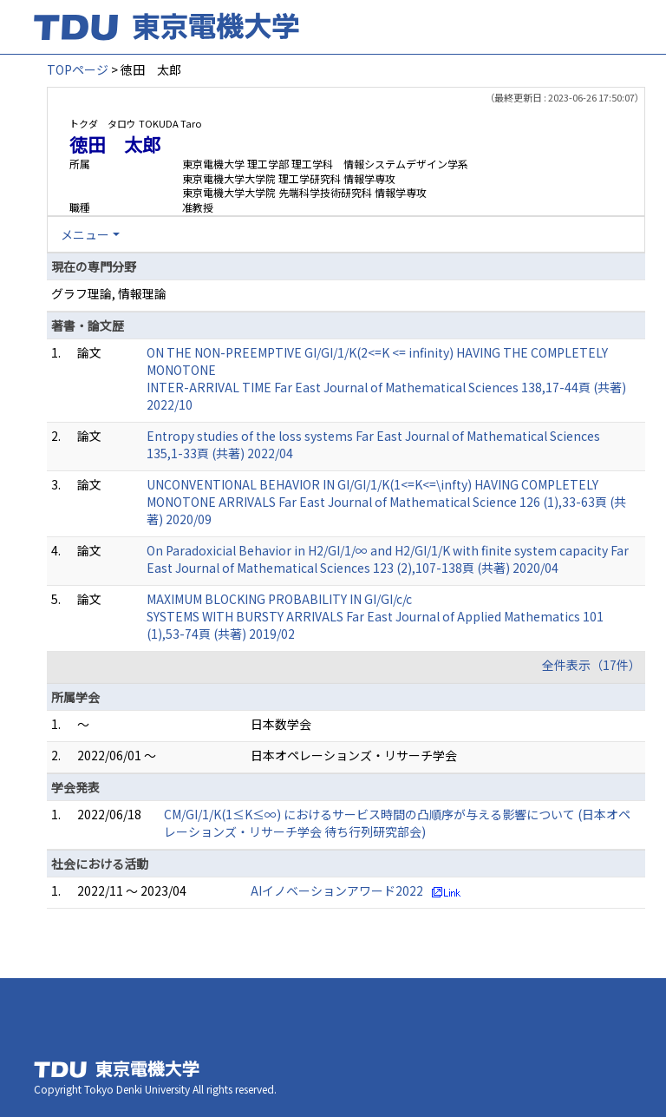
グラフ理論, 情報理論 (108, 293)
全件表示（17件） (591, 664)
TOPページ (77, 69)
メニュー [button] (85, 234)
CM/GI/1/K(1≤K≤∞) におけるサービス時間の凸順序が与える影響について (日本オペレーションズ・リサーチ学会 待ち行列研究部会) (397, 822)
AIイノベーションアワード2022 (337, 890)
